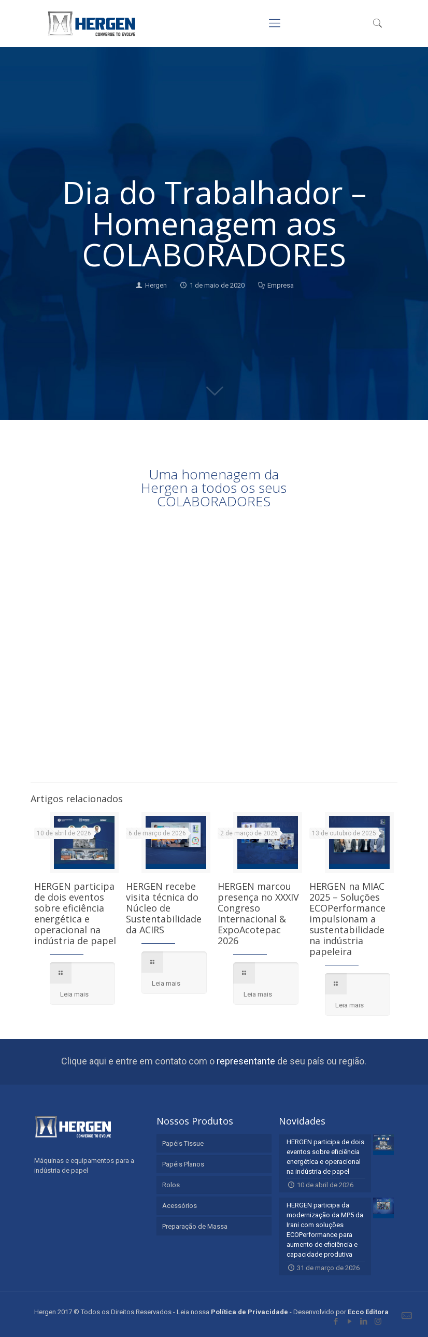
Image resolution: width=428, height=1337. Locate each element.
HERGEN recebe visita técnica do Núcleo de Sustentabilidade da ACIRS (164, 908)
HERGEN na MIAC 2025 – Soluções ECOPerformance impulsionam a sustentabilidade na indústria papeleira (347, 919)
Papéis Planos (183, 1164)
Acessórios (179, 1206)
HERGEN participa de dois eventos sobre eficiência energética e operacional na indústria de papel (75, 913)
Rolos (171, 1185)
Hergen (156, 285)
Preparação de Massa (194, 1226)
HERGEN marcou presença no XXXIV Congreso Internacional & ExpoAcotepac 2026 (258, 913)
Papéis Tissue (183, 1143)
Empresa (280, 285)
